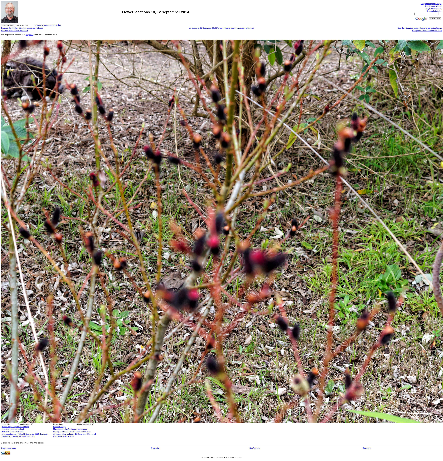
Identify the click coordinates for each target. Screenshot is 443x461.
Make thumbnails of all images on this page (70, 429)
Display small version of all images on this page (71, 432)
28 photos (29, 35)
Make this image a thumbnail (13, 429)
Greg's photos (254, 448)
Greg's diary (155, 448)
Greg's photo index (434, 11)
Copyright (366, 448)
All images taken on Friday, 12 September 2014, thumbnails (25, 434)
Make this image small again (13, 432)
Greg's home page (8, 448)
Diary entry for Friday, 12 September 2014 (18, 436)
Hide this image (59, 427)
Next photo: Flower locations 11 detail (427, 31)
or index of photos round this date (48, 25)
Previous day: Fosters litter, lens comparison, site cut (22, 28)
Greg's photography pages (431, 4)
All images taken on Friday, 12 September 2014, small (74, 434)
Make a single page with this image (15, 427)
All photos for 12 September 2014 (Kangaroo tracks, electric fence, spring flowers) (221, 28)
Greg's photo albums (433, 6)
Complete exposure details (63, 436)
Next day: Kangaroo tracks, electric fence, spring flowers (420, 28)
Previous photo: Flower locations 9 (14, 31)
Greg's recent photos (433, 9)
